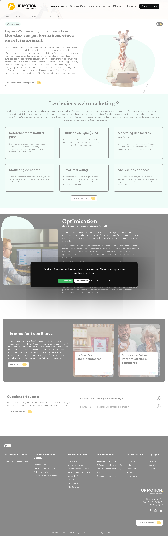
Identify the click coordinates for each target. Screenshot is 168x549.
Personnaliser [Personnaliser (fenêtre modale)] (82, 280)
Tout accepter (65, 280)
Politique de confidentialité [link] (100, 281)
